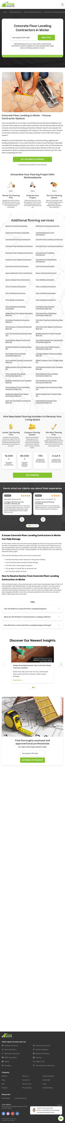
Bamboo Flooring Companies (16, 226)
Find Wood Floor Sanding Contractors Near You (45, 308)
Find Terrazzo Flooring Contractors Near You (18, 328)
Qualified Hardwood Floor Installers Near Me (18, 382)
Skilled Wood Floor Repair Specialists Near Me (19, 314)
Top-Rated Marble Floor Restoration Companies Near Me (49, 341)
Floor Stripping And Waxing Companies (15, 308)
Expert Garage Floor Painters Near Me (48, 395)
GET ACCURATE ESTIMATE (32, 159)
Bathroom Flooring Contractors (47, 226)
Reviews (4, 1088)
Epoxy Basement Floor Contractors (18, 273)
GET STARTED (32, 475)
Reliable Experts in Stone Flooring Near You (48, 334)
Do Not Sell (46, 1080)
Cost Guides (6, 1098)
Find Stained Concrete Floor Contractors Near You (46, 402)
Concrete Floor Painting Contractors (19, 253)
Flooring (37, 1058)
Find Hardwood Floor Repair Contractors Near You (46, 382)
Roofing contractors (10, 1046)
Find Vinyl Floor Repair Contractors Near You (49, 328)
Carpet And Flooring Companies (17, 233)
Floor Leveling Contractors (46, 287)
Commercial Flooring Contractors (17, 239)
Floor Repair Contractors (14, 300)
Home (5, 12)
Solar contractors (9, 1050)
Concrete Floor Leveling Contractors (49, 246)
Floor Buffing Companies (45, 280)
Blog (3, 1080)
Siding (5, 1062)
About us (25, 1076)
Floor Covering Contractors (15, 287)
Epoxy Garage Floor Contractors (17, 280)
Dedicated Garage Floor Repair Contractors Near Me (16, 395)
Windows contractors (41, 1046)
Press (44, 1084)
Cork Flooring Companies (45, 266)
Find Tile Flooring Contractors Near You (18, 334)
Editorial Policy (48, 1088)
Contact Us (26, 1080)
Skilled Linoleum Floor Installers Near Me (49, 361)
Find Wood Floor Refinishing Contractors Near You (46, 314)
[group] (32, 664)
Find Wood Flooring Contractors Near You (17, 321)
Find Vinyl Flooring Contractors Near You (49, 321)
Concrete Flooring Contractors (33, 12)
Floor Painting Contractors (15, 293)
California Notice (48, 1076)
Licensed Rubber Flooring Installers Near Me (49, 355)
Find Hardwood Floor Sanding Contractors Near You (47, 375)
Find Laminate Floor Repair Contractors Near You (15, 375)
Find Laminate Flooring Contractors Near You (18, 361)
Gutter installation (40, 1050)
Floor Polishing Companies (46, 293)
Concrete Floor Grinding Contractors (19, 246)
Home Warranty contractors (44, 1066)
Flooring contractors (15, 12)
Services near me (21, 1098)
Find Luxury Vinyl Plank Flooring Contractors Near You (47, 348)
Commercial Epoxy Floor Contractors (45, 234)
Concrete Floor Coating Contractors (49, 239)
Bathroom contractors (11, 1054)
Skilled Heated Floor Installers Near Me (18, 368)
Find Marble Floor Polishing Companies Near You (15, 355)
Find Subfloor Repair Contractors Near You (17, 341)
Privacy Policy (27, 1088)
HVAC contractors (9, 1058)
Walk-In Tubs (38, 1062)
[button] (29, 525)
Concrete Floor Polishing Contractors (45, 254)
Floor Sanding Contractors (46, 300)
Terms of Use (26, 1084)
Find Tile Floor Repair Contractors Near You (18, 402)
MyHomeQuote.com (11, 1118)
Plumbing (6, 1066)
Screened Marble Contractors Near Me (18, 348)
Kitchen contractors (41, 1054)
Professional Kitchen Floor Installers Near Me (49, 368)
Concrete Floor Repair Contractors (18, 260)
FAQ (3, 1084)
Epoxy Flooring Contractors (46, 273)
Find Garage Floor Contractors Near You (49, 388)
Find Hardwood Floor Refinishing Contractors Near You (17, 388)
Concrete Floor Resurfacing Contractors (46, 261)
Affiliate (4, 1076)
